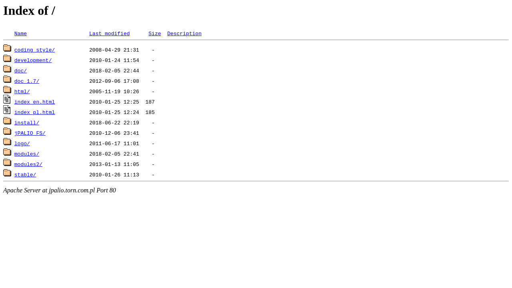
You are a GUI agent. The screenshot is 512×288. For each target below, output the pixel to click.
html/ (22, 91)
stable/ (25, 174)
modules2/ (28, 164)
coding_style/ (34, 49)
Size (154, 33)
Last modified (109, 33)
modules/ (26, 153)
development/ (33, 60)
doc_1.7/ (26, 80)
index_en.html (34, 101)
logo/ (22, 143)
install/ (26, 122)
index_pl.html (34, 112)
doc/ (20, 70)
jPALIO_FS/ (30, 132)
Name (20, 33)
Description (184, 33)
